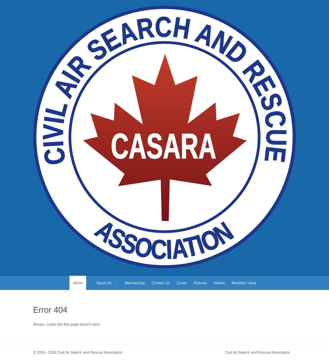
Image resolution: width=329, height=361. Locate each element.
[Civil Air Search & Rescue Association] (164, 138)
